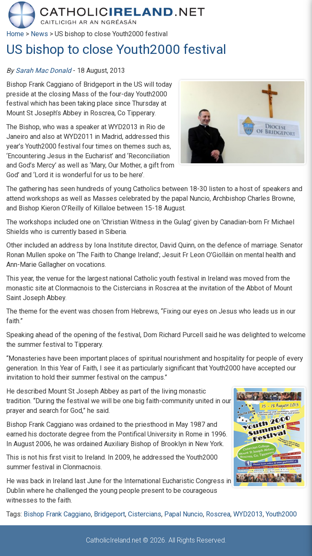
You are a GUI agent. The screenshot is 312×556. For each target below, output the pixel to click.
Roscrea (218, 514)
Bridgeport (109, 514)
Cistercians (144, 514)
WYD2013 (248, 514)
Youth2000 (281, 514)
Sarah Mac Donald (43, 70)
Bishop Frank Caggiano (57, 514)
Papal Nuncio (183, 514)
